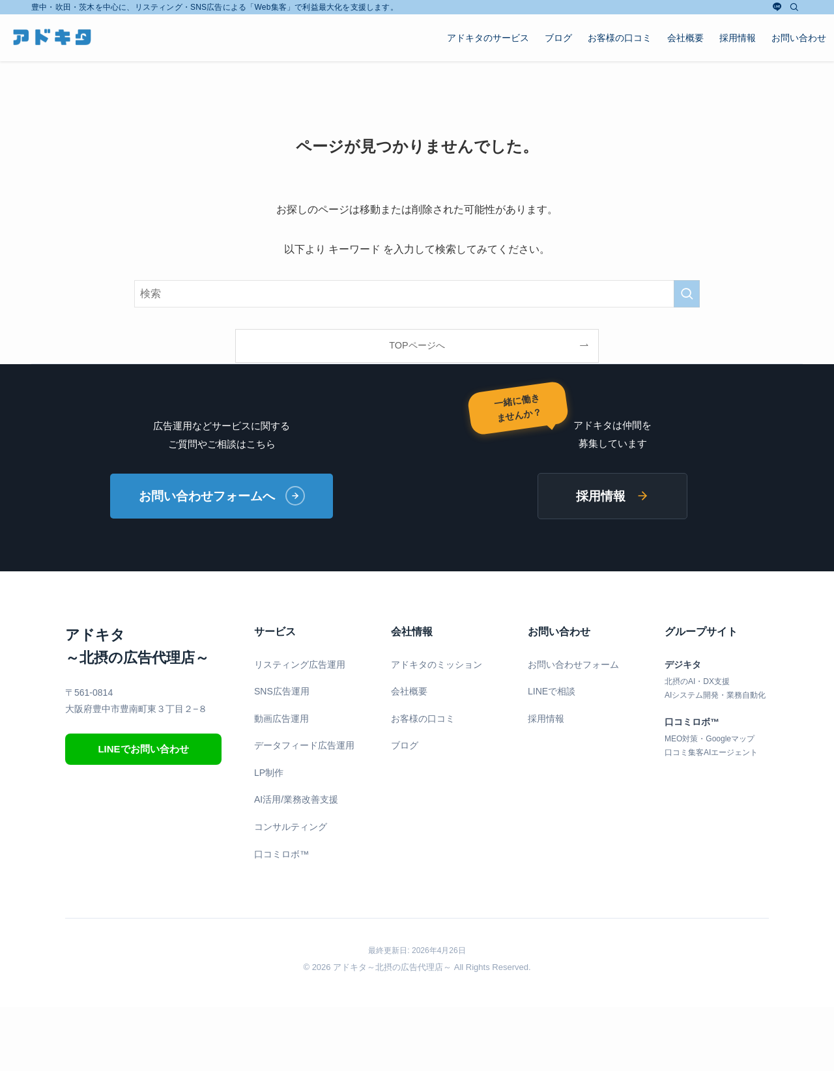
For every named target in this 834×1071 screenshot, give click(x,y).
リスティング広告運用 (299, 665)
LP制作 (268, 773)
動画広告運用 (281, 719)
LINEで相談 (551, 692)
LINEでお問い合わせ (143, 749)
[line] (777, 7)
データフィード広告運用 (304, 746)
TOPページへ (416, 345)
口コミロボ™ (281, 855)
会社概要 (409, 692)
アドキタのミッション (436, 665)
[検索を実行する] (687, 293)
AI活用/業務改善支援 (296, 800)
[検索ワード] (417, 293)
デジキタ (683, 665)
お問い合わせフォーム (573, 665)
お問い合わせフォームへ (222, 496)
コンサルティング (290, 827)
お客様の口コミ (423, 719)
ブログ (404, 746)
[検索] (794, 7)
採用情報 (612, 496)
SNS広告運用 (281, 692)
